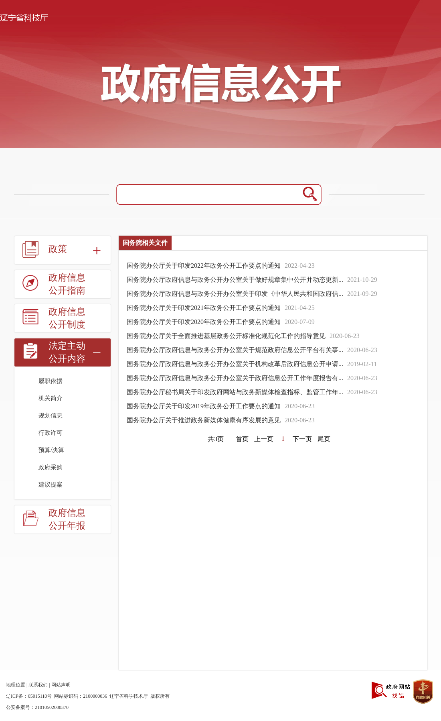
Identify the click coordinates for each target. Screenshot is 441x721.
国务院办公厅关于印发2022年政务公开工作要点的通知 (204, 265)
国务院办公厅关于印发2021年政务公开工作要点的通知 (204, 307)
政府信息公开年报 (67, 519)
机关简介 (50, 398)
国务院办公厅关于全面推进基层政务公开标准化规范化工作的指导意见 (226, 335)
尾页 (324, 439)
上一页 (263, 439)
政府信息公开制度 (67, 318)
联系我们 (38, 685)
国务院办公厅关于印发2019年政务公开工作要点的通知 (204, 406)
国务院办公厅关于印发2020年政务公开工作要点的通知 (204, 321)
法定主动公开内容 (67, 352)
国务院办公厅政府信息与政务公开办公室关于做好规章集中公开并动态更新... (235, 279)
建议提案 (50, 484)
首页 (242, 439)
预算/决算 (51, 450)
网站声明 (61, 685)
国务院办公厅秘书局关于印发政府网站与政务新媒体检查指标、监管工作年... (235, 392)
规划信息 (50, 415)
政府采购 (50, 467)
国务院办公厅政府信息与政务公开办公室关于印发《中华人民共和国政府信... (235, 293)
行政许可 (50, 433)
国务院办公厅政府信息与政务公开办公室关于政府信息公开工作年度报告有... (235, 378)
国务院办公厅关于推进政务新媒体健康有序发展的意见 (204, 420)
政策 (58, 249)
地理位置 (15, 685)
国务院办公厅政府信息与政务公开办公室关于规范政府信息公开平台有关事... (235, 349)
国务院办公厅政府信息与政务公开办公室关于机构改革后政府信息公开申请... (235, 363)
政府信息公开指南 (67, 284)
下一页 (302, 439)
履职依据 (50, 381)
